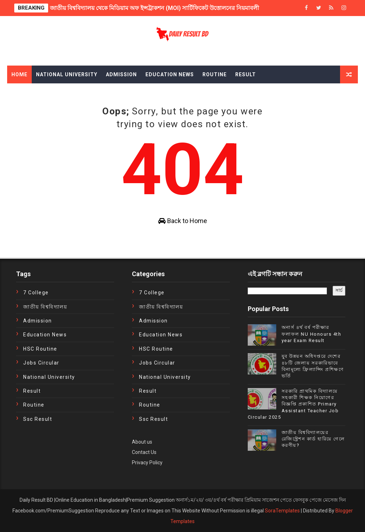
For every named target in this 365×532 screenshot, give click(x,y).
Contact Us (144, 452)
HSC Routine (40, 349)
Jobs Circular (41, 363)
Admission (121, 74)
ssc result (37, 419)
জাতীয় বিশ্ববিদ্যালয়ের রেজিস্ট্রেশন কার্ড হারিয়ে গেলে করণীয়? (313, 439)
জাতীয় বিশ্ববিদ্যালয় (45, 307)
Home (19, 74)
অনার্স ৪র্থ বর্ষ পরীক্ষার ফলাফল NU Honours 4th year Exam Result (311, 334)
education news (45, 334)
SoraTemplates (282, 510)
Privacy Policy (147, 462)
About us (142, 442)
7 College (36, 292)
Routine (214, 74)
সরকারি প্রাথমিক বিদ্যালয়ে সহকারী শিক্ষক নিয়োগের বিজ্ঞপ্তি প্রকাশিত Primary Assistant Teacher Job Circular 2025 (293, 404)
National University (66, 74)
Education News (169, 74)
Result (245, 74)
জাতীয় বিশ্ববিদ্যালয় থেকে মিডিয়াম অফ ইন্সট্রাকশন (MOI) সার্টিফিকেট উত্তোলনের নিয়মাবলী (154, 8)
